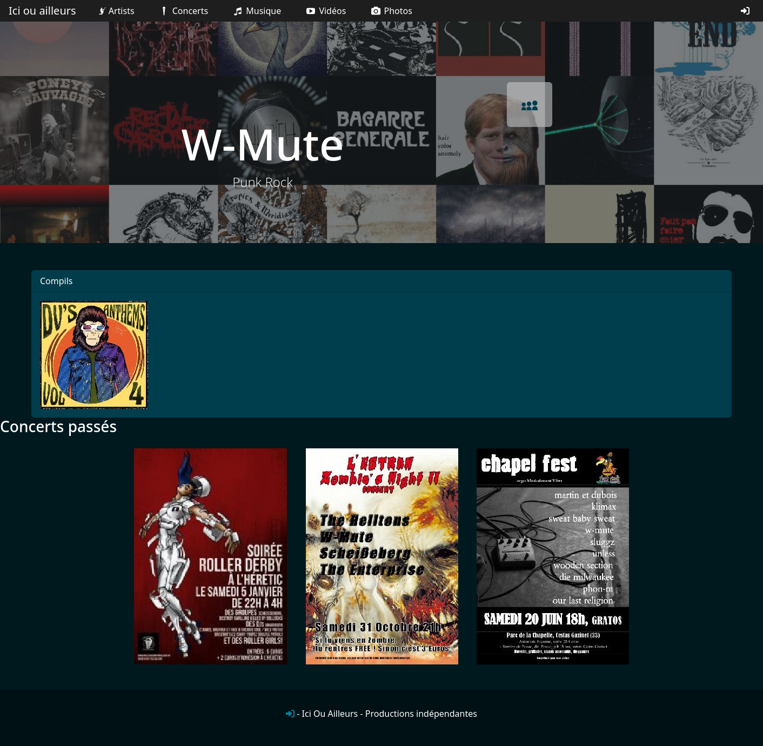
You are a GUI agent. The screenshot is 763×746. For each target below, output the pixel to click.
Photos (391, 11)
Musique (256, 11)
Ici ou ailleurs (42, 10)
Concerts (183, 11)
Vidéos (325, 11)
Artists (115, 11)
